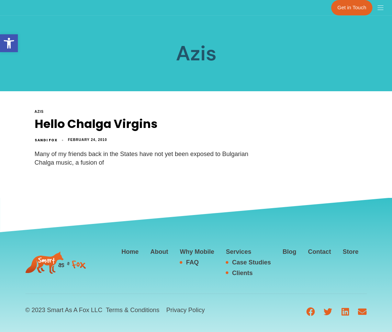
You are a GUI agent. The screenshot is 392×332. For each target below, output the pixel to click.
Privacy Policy (185, 310)
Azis (39, 112)
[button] (9, 43)
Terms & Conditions (132, 310)
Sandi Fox (46, 140)
